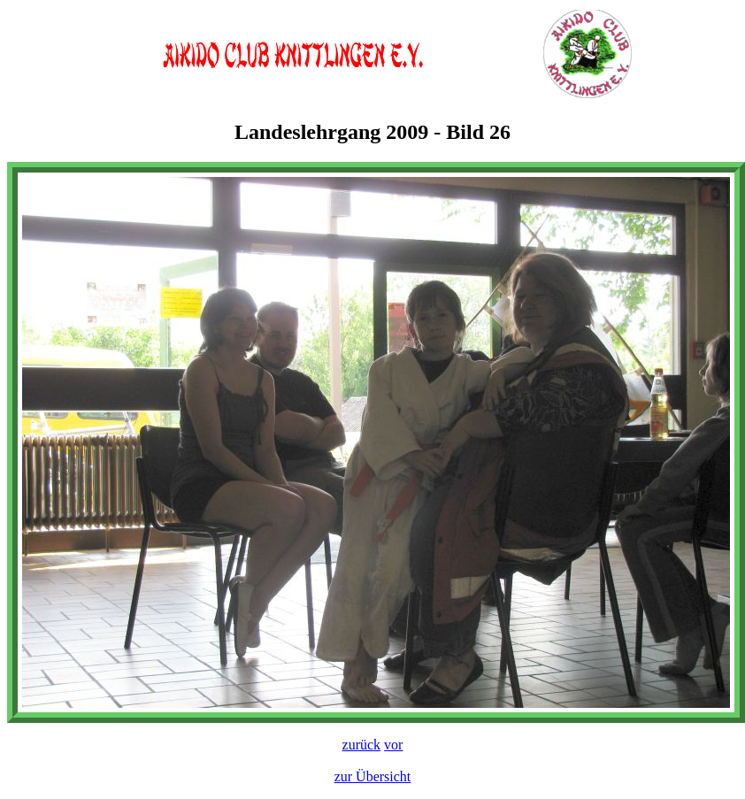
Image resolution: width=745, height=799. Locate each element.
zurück (361, 744)
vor (393, 744)
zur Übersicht (372, 776)
